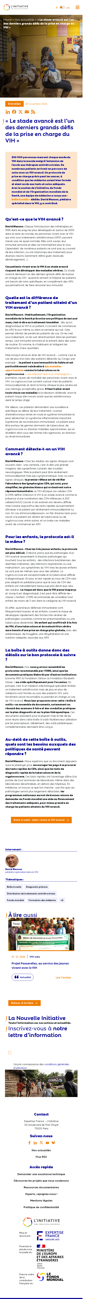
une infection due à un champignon (48, 374)
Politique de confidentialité (41, 1207)
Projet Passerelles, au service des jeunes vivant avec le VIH (41, 951)
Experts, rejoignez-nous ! (41, 1194)
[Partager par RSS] (33, 111)
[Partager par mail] (26, 111)
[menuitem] (57, 7)
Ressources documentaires (41, 1187)
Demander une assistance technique (41, 1174)
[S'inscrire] (11, 1050)
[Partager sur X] (20, 111)
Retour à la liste (22, 1003)
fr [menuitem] (57, 7)
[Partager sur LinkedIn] (7, 111)
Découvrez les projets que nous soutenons (41, 1180)
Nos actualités (41, 1150)
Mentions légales (41, 1200)
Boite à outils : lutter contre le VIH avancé (39, 819)
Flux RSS (41, 1156)
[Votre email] (41, 1042)
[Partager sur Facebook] (14, 111)
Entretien (14, 103)
